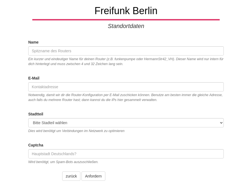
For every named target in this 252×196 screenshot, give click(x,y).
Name (33, 42)
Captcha (35, 145)
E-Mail (33, 78)
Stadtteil (35, 114)
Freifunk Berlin (126, 10)
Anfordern (93, 176)
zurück (71, 176)
